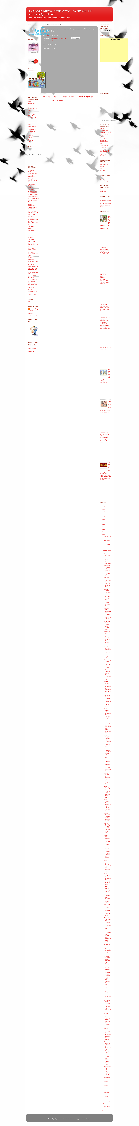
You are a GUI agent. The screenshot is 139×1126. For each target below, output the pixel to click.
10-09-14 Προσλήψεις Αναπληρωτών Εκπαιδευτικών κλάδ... (107, 792)
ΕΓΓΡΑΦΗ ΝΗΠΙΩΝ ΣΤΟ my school (107, 889)
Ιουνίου (106, 1085)
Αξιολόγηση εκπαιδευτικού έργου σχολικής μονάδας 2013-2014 (104, 307)
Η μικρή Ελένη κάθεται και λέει (104, 150)
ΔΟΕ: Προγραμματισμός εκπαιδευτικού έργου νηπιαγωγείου (107, 727)
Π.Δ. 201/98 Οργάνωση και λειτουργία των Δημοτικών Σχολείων (32, 284)
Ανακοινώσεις (51, 41)
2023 (104, 511)
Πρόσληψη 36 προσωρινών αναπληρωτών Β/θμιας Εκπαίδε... (107, 638)
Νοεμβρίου (107, 540)
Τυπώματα (103, 147)
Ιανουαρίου (107, 1106)
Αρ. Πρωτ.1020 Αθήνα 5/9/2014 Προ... (107, 751)
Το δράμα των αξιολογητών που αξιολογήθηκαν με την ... (107, 582)
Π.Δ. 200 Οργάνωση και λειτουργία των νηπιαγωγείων (32, 292)
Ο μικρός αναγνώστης (104, 180)
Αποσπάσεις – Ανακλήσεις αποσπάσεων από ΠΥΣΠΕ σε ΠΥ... (107, 701)
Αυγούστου (107, 1077)
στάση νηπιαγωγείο (104, 129)
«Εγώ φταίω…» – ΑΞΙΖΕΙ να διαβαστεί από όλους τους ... (107, 1047)
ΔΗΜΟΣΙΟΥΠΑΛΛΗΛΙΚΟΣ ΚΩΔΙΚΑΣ (33, 263)
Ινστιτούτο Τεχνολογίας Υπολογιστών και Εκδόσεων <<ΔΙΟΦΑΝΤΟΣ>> (33, 220)
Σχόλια (30, 137)
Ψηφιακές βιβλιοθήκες (103, 190)
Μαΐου (106, 1090)
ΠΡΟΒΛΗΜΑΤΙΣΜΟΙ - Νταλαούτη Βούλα (33, 200)
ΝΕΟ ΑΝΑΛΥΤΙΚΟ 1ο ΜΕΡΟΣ (32, 103)
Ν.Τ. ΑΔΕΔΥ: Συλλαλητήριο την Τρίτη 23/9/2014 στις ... (107, 625)
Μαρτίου (106, 1096)
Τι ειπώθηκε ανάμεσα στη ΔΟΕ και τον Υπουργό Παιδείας (107, 817)
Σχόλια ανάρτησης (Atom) (58, 100)
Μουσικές (31, 135)
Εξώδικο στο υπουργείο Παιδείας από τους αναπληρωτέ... (107, 840)
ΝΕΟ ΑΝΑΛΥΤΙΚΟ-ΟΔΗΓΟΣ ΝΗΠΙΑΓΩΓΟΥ (32, 115)
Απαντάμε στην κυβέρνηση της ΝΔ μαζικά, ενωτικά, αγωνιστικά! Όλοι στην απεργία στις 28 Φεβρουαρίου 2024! (105, 471)
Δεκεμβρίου (107, 536)
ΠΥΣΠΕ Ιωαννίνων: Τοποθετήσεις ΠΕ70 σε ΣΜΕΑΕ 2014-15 (107, 879)
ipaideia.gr (31, 226)
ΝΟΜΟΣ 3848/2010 (31, 258)
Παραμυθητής (104, 164)
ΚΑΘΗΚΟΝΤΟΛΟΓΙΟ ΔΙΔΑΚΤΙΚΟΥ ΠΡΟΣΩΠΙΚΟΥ (33, 268)
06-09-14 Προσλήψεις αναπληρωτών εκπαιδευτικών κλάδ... (107, 936)
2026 (104, 506)
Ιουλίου (106, 1081)
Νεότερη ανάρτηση (50, 96)
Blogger (88, 1119)
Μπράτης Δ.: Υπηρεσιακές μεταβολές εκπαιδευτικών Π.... (107, 613)
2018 (104, 524)
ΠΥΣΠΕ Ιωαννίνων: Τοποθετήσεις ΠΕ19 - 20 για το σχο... (107, 866)
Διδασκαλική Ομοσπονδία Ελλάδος (32, 186)
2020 (104, 519)
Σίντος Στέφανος (33, 196)
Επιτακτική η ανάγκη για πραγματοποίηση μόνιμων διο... (107, 601)
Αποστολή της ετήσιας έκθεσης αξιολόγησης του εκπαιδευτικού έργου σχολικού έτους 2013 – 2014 (105, 437)
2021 (104, 516)
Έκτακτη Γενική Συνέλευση (107, 591)
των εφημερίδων (112, 120)
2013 (104, 1110)
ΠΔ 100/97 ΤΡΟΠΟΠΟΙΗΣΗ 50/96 (33, 253)
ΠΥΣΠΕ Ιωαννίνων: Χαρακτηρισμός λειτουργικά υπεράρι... (107, 1020)
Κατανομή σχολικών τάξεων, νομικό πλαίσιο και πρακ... (107, 1059)
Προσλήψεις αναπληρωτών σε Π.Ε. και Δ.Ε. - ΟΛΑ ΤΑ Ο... (107, 664)
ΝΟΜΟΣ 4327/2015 (31, 238)
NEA (29, 124)
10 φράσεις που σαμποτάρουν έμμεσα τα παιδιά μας (107, 982)
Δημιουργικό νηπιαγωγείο (104, 140)
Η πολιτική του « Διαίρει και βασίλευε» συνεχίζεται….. (107, 910)
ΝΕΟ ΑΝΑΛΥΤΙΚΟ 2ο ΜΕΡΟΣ (32, 109)
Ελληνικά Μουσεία (103, 169)
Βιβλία (102, 166)
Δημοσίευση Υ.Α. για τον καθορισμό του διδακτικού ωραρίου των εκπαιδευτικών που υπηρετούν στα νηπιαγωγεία (105, 323)
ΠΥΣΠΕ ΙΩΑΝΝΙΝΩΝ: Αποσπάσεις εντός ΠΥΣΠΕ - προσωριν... (107, 805)
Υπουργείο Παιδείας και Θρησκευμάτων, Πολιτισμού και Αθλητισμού (32, 173)
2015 (104, 531)
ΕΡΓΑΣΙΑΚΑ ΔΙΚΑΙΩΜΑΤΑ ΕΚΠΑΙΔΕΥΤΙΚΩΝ (33, 244)
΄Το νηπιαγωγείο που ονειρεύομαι (105, 144)
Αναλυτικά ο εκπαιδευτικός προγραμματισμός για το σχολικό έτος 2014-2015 (105, 251)
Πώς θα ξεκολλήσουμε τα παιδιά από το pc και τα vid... (107, 828)
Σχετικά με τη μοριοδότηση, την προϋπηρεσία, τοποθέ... (107, 853)
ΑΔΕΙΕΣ (30, 301)
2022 (104, 514)
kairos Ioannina (114, 39)
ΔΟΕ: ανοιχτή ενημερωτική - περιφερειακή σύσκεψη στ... (107, 741)
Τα (103, 120)
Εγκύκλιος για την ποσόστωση (105, 348)
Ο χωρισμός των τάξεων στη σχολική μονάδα (107, 1070)
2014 (104, 534)
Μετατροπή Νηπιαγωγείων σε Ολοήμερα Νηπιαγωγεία (107, 570)
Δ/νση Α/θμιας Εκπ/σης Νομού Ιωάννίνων (32, 180)
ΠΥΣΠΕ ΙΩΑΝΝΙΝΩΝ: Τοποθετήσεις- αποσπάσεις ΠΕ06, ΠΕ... (107, 687)
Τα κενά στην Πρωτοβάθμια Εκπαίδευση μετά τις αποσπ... (107, 1034)
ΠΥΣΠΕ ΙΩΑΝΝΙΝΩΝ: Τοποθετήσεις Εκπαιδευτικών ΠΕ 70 (107, 778)
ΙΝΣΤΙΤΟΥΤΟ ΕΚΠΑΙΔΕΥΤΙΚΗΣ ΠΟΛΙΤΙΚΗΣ (33, 212)
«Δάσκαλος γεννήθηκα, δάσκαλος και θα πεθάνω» (107, 971)
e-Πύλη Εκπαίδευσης (32, 229)
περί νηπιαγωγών (105, 132)
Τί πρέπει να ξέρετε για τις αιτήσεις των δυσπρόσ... (107, 960)
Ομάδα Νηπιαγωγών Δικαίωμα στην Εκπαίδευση (32, 206)
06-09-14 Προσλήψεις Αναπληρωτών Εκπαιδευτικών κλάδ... (107, 923)
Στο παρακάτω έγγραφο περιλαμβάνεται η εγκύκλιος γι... (107, 765)
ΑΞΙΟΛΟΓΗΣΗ (32, 127)
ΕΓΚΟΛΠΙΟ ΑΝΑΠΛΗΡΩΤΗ (32, 278)
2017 (104, 526)
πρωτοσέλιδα (106, 120)
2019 (104, 521)
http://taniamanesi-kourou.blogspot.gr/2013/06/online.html (105, 203)
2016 (104, 529)
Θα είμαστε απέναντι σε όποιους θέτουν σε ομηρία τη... (107, 949)
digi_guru (78, 1119)
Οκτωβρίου (107, 544)
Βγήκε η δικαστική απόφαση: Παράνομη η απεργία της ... (107, 652)
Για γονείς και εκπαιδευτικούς (32, 132)
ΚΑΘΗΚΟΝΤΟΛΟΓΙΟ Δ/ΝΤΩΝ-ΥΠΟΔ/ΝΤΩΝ (33, 273)
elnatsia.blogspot (34, 309)
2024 (104, 509)
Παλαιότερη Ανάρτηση (87, 96)
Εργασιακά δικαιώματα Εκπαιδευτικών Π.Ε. (107, 675)
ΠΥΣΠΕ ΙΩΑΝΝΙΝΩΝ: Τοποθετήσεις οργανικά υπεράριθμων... (107, 714)
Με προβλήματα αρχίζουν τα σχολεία (107, 897)
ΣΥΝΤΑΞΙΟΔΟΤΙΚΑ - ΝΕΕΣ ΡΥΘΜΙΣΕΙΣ (33, 350)
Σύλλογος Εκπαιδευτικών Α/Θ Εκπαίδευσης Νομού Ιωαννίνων (33, 192)
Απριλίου (106, 1092)
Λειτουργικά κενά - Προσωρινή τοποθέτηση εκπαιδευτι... (107, 1005)
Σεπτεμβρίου (107, 550)
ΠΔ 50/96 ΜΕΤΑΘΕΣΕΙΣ (32, 249)
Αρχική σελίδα (68, 96)
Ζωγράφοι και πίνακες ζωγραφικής (104, 136)
